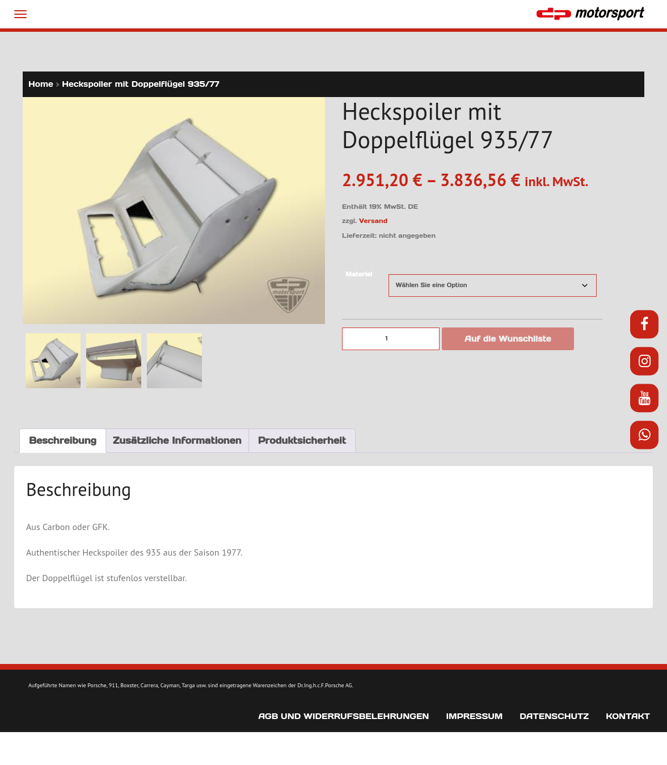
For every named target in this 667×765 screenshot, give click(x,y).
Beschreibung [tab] (62, 440)
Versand (373, 221)
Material (358, 274)
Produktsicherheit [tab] (302, 440)
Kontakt (628, 716)
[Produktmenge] (391, 338)
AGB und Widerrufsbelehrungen (343, 716)
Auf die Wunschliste (508, 339)
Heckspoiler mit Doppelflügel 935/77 (140, 84)
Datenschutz (554, 716)
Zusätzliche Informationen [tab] (177, 440)
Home (40, 84)
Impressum (474, 716)
